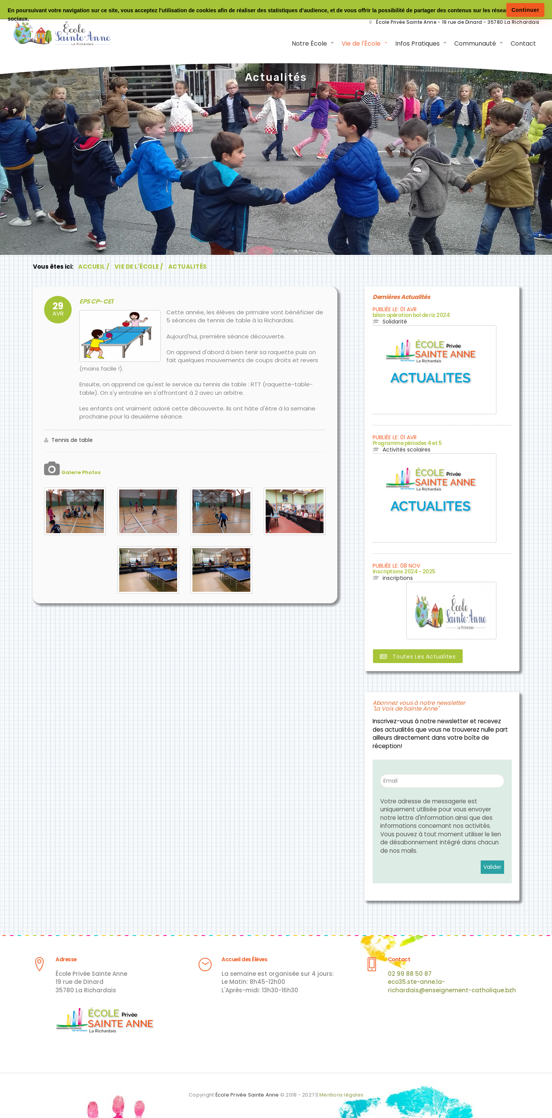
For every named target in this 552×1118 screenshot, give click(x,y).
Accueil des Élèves (243, 960)
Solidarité (395, 322)
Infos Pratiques (416, 43)
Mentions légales (341, 1094)
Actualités (187, 267)
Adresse (66, 960)
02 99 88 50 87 (410, 974)
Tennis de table (72, 440)
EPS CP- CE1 (94, 302)
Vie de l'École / (139, 267)
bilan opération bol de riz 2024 (410, 315)
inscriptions (398, 578)
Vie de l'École (360, 43)
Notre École (308, 43)
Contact (522, 43)
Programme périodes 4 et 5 (407, 443)
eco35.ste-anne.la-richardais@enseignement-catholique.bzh (452, 986)
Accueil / (94, 267)
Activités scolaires (406, 450)
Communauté (474, 43)
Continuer (525, 10)
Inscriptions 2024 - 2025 (402, 571)
